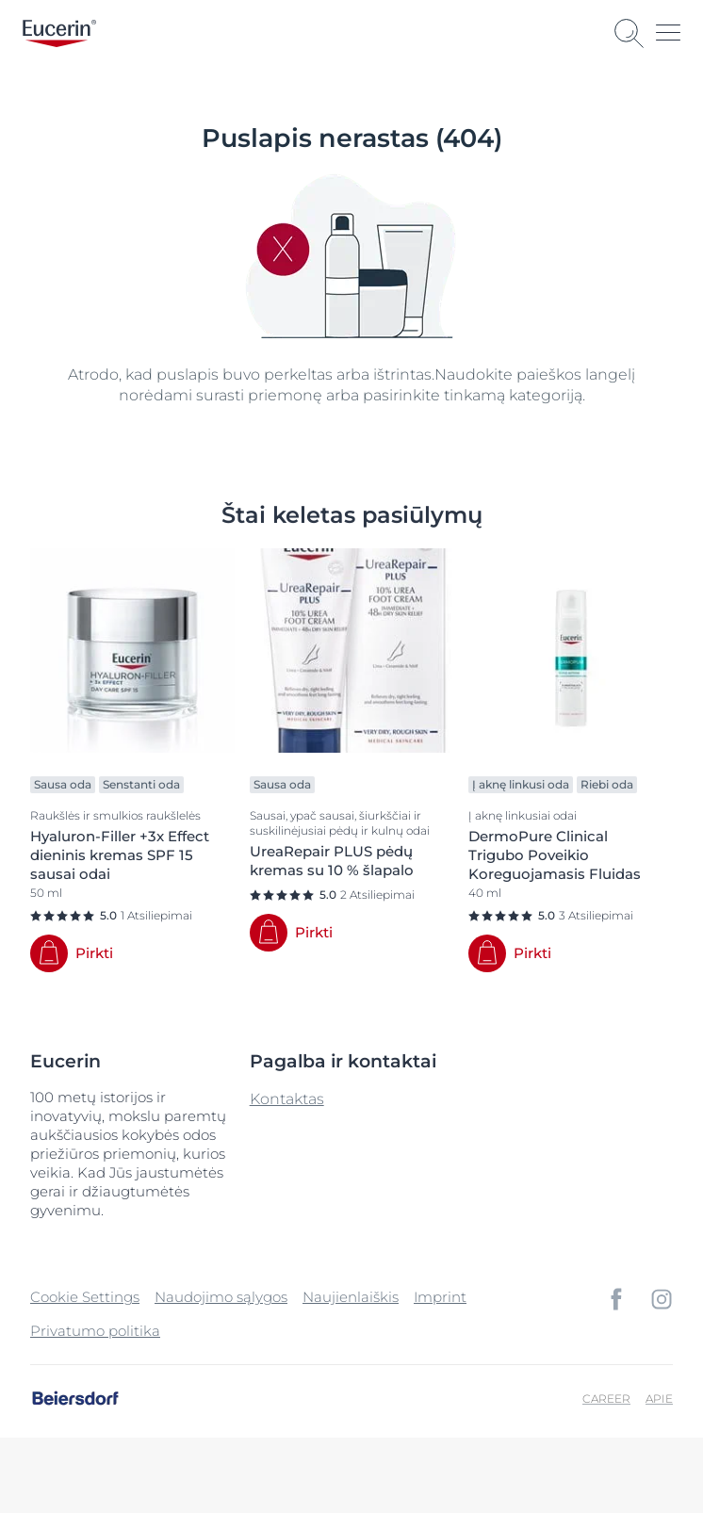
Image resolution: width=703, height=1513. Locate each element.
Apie (659, 1398)
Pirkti (94, 953)
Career (606, 1398)
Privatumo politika (95, 1331)
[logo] (59, 33)
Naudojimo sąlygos (221, 1297)
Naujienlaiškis (350, 1297)
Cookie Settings (84, 1297)
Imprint (440, 1297)
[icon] (616, 1299)
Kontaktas (287, 1099)
